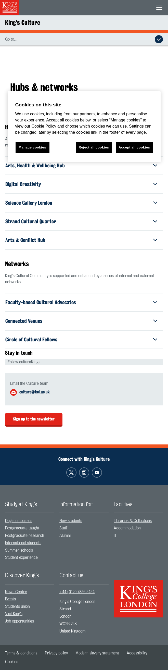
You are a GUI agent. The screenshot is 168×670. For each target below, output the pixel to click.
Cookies (11, 662)
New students (70, 521)
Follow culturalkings (24, 362)
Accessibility (137, 653)
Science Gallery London (28, 202)
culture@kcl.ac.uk (34, 392)
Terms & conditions (21, 653)
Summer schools (19, 550)
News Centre (16, 592)
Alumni (65, 535)
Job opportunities (19, 621)
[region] (84, 126)
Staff (63, 528)
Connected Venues (23, 321)
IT (115, 535)
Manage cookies (32, 147)
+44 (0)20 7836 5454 (77, 592)
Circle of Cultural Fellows (31, 339)
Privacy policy (56, 653)
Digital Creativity (23, 184)
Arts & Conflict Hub (25, 240)
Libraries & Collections (133, 521)
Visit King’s (13, 614)
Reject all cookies (94, 147)
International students (23, 543)
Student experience (21, 557)
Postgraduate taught (22, 528)
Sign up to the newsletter (34, 419)
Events (10, 599)
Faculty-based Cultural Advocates (40, 302)
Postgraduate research (24, 535)
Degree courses (18, 521)
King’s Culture (22, 22)
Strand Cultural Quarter (30, 221)
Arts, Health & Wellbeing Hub (35, 165)
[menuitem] (29, 521)
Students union (17, 606)
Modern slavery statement (97, 653)
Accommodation (127, 528)
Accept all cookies (134, 147)
